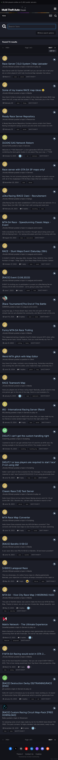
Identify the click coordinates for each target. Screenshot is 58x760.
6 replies (25, 728)
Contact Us (29, 754)
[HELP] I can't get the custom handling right (25, 436)
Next (50, 48)
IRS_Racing (6, 412)
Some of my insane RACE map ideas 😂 (23, 90)
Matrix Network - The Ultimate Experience (25, 624)
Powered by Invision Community (29, 757)
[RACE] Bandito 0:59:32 (15, 544)
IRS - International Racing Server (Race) (23, 409)
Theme (20, 754)
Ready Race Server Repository (18, 116)
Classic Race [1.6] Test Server (18, 491)
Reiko (4, 718)
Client (32, 359)
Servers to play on (34, 67)
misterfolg (6, 439)
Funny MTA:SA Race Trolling (17, 330)
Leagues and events (34, 228)
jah (3, 689)
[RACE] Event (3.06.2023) (16, 277)
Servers (27, 146)
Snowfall (5, 627)
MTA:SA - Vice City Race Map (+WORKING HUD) (28, 595)
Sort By (53, 51)
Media (29, 93)
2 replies (22, 637)
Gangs (29, 199)
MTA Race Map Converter (16, 517)
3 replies (24, 209)
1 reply (22, 264)
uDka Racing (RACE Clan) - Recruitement (24, 196)
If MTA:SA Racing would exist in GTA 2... (24, 654)
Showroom (24, 718)
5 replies (21, 369)
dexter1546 (6, 146)
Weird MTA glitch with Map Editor (20, 356)
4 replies (20, 608)
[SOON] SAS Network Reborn (18, 143)
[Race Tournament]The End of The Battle (24, 304)
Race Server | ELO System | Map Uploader (24, 63)
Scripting (26, 439)
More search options (46, 33)
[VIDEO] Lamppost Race (15, 568)
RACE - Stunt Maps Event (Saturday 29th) (24, 251)
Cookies (38, 754)
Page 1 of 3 (29, 48)
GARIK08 (5, 307)
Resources (31, 119)
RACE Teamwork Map (13, 383)
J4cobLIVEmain (8, 67)
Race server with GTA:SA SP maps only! (23, 169)
